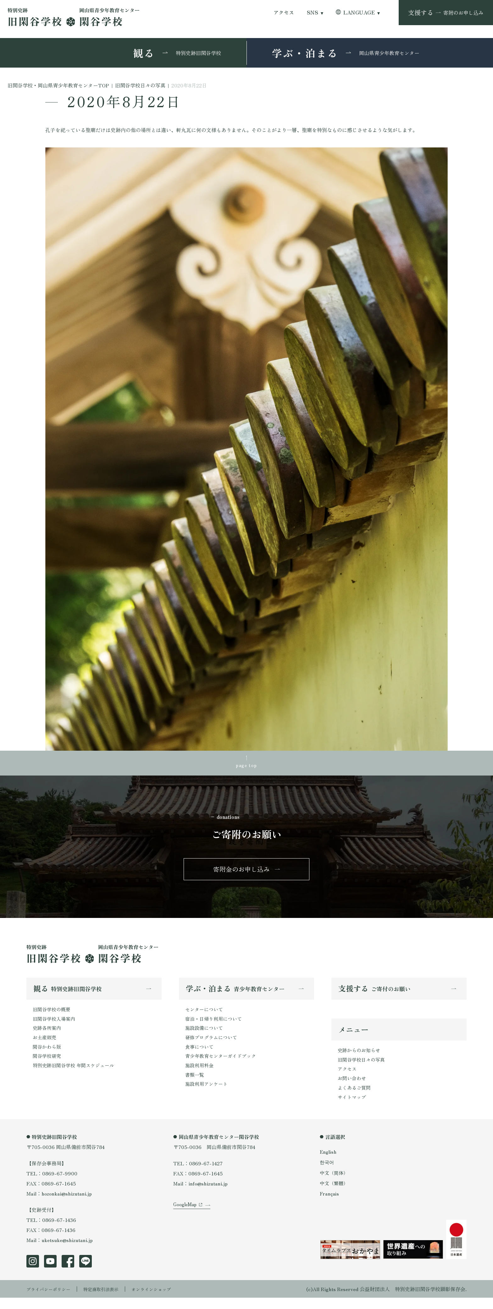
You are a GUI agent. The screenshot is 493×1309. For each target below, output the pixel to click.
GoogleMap (186, 1223)
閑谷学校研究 (48, 1065)
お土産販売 (45, 1045)
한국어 (327, 1173)
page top (246, 766)
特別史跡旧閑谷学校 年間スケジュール (76, 1075)
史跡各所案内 (48, 1035)
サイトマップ (353, 1108)
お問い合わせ (353, 1087)
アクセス (284, 12)
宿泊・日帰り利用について (215, 1025)
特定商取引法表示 (110, 1300)
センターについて (205, 1015)
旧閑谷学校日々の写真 (363, 1067)
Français (330, 1204)
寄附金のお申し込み (241, 872)
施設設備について (205, 1035)
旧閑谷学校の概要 (53, 1015)
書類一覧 (195, 1085)
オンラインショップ (165, 1300)
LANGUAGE (359, 12)
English (328, 1163)
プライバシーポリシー (51, 1300)
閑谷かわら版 (48, 1055)
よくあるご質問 (355, 1098)
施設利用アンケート (207, 1095)
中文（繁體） (335, 1194)
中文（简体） (335, 1183)
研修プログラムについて (213, 1045)
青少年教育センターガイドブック (223, 1065)
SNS (312, 12)
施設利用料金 (200, 1075)
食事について (200, 1055)
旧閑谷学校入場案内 (55, 1025)
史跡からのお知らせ (360, 1057)
